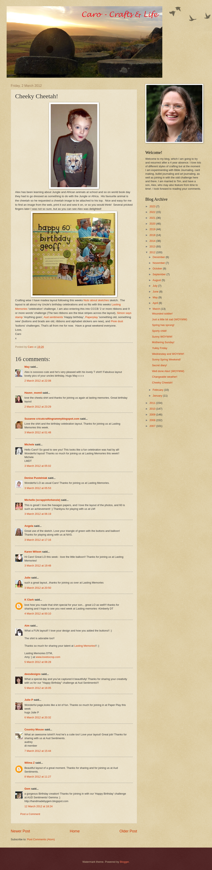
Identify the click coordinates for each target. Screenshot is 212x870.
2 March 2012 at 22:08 (37, 380)
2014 (152, 240)
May (27, 366)
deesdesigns (32, 674)
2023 (152, 206)
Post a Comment (30, 814)
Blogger (124, 861)
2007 (152, 426)
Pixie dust (117, 321)
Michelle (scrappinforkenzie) (42, 499)
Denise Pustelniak (35, 477)
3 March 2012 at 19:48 (37, 565)
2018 (152, 235)
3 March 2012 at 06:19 (37, 513)
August (157, 280)
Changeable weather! (164, 376)
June (156, 291)
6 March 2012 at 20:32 (37, 717)
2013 (152, 246)
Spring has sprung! (163, 325)
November (159, 262)
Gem (27, 788)
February (158, 389)
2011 (152, 402)
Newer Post (20, 831)
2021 (152, 217)
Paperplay (91, 317)
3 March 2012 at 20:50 (37, 587)
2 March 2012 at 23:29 (37, 406)
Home (75, 831)
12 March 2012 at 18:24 (38, 806)
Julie (27, 577)
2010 (152, 408)
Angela (28, 525)
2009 (152, 414)
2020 (152, 223)
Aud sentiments (53, 317)
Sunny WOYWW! (162, 336)
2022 (152, 212)
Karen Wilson (32, 551)
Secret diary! (159, 365)
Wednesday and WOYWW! (168, 353)
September (159, 274)
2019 (152, 229)
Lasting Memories (84, 645)
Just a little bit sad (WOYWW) (169, 319)
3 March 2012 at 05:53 (37, 488)
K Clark (29, 599)
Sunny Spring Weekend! (166, 359)
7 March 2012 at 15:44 (37, 750)
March (157, 308)
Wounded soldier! (162, 313)
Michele (29, 444)
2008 (152, 420)
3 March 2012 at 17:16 (37, 539)
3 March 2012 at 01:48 (37, 432)
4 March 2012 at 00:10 (37, 613)
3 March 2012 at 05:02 (37, 465)
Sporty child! (159, 330)
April (156, 303)
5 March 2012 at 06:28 (37, 662)
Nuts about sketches (96, 300)
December (159, 257)
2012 (152, 252)
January (158, 395)
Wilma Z (29, 762)
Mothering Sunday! (163, 342)
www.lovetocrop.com (48, 657)
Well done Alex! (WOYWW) (168, 371)
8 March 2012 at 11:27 (37, 776)
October (158, 268)
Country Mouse (34, 729)
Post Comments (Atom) (41, 839)
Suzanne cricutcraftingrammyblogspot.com (51, 418)
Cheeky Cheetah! (162, 382)
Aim (26, 625)
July (155, 285)
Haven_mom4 (33, 392)
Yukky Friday (159, 348)
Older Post (128, 831)
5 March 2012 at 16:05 (37, 687)
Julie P (28, 699)
